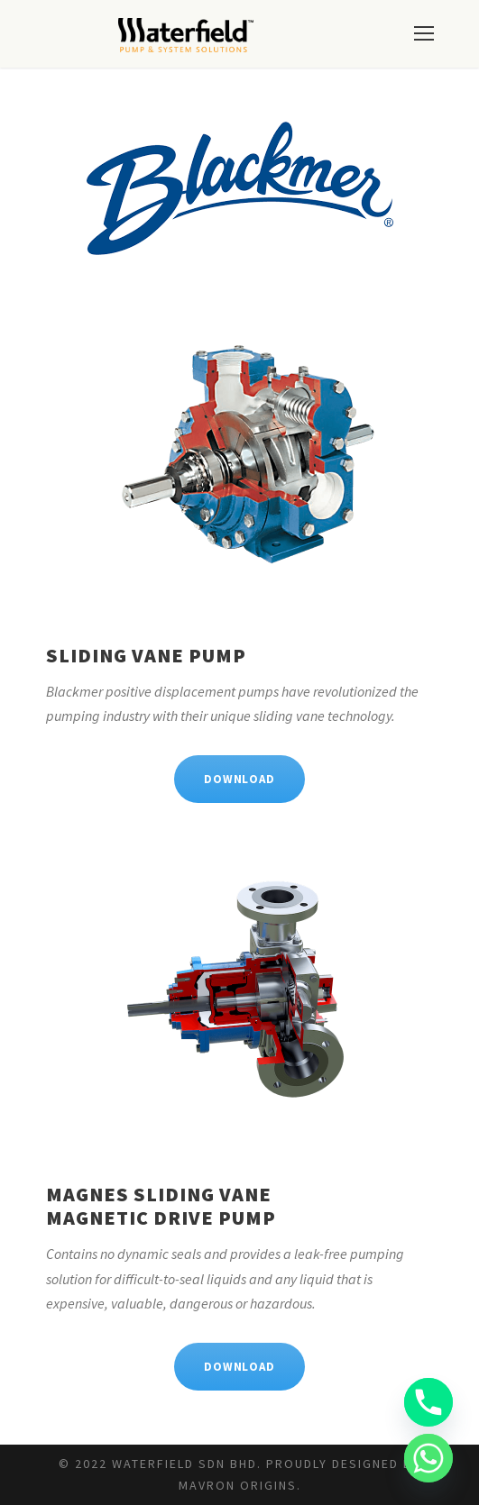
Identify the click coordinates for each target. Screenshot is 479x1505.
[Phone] (428, 1402)
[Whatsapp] (428, 1458)
